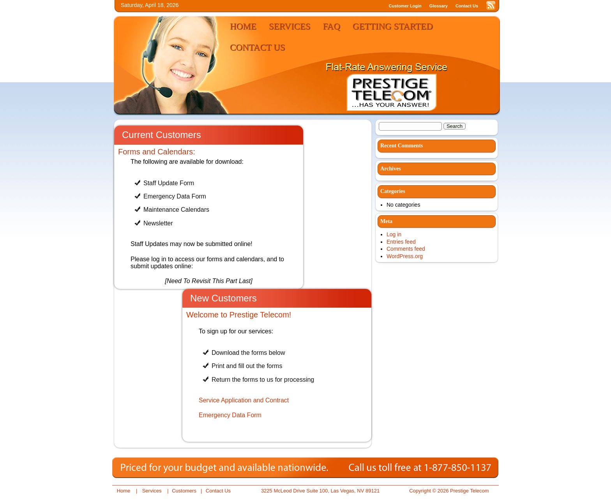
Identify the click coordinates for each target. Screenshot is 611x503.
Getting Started (393, 26)
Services (290, 26)
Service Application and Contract (244, 400)
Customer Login (405, 6)
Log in (394, 234)
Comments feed (406, 249)
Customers (184, 491)
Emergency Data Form (230, 415)
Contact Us (467, 6)
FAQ (331, 26)
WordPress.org (405, 256)
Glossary (438, 6)
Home (243, 26)
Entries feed (401, 242)
